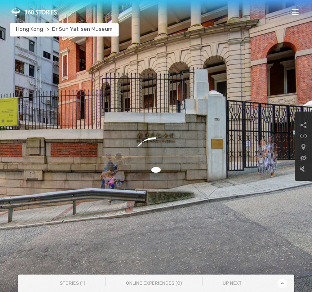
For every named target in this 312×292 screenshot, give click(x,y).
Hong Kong (29, 29)
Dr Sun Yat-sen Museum (82, 29)
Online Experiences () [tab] (154, 283)
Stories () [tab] (72, 283)
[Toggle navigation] (295, 12)
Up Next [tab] (232, 283)
